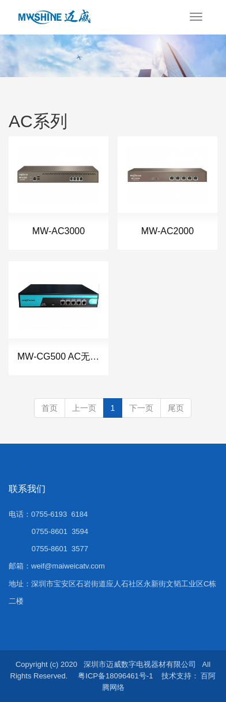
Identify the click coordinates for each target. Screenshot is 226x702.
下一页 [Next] (141, 408)
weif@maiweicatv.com (68, 566)
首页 (50, 408)
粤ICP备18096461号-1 (115, 676)
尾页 (176, 408)
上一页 (84, 408)
